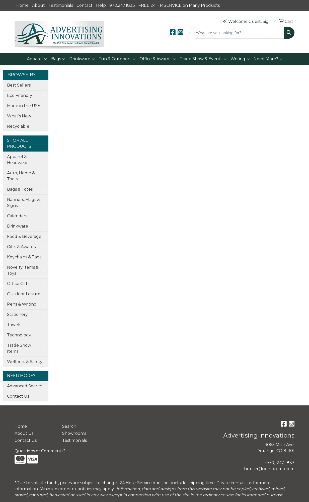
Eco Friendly (19, 95)
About (38, 5)
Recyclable (18, 126)
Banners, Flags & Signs (23, 202)
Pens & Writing (22, 304)
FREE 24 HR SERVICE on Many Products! (179, 5)
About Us (24, 433)
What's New (19, 116)
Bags (56, 58)
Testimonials (60, 5)
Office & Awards (155, 58)
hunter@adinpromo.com (269, 468)
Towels (14, 324)
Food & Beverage (24, 236)
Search (69, 426)
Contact (84, 5)
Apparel (35, 58)
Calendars (17, 215)
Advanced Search (24, 386)
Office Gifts (18, 283)
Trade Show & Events (201, 58)
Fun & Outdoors (115, 58)
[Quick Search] (236, 33)
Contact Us (18, 396)
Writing (237, 58)
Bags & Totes (20, 189)
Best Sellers (19, 85)
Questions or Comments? (40, 451)
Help (101, 5)
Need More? (266, 58)
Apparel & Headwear (17, 159)
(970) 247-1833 (279, 462)
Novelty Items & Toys (23, 270)
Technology (19, 335)
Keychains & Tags (24, 257)
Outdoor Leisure (23, 294)
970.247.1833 (122, 5)
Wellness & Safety (24, 361)
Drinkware (79, 58)
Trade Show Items (19, 348)
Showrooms (74, 433)
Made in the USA (23, 105)
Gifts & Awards (21, 246)
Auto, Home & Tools (21, 176)
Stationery (17, 314)
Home (22, 5)
